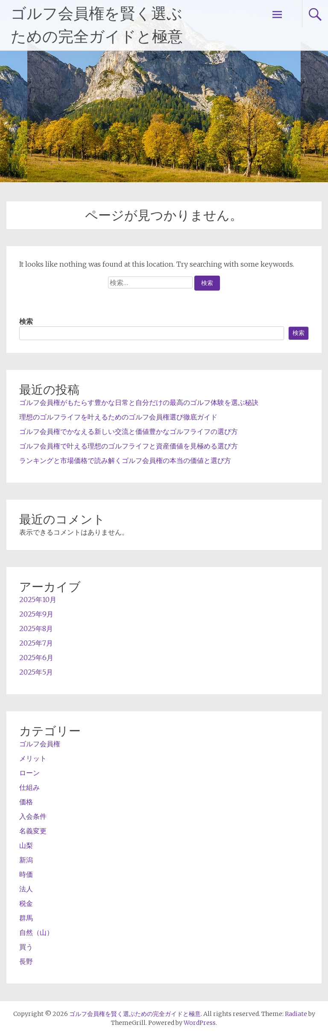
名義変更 (33, 830)
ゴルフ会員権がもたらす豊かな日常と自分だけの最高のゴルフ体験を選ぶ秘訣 (138, 402)
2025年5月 (36, 672)
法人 (26, 889)
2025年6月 (36, 657)
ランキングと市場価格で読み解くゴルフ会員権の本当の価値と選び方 (125, 460)
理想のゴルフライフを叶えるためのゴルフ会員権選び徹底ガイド (118, 417)
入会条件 (33, 816)
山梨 (26, 845)
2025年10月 (37, 599)
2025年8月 (36, 628)
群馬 (26, 918)
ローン (29, 772)
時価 (26, 874)
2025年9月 (36, 614)
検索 (26, 321)
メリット (33, 758)
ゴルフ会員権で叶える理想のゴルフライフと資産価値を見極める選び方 (128, 446)
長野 (26, 961)
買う (26, 947)
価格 (26, 801)
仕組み (29, 787)
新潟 (26, 860)
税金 (26, 903)
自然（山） (36, 932)
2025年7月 (36, 643)
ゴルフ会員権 (39, 743)
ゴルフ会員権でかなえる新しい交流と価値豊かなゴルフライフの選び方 (128, 431)
